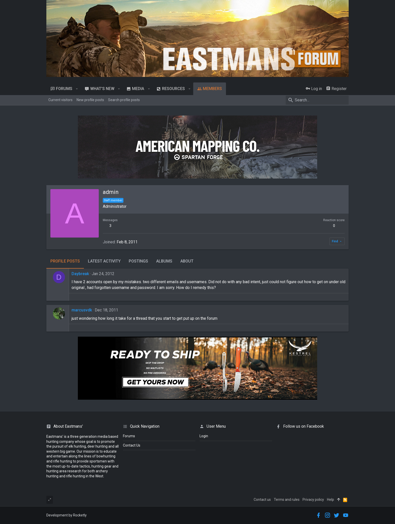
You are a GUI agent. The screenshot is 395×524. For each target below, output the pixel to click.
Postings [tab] (138, 261)
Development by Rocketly (66, 515)
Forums (129, 436)
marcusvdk (82, 310)
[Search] (317, 100)
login (204, 436)
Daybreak (80, 273)
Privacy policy (313, 500)
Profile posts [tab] (65, 261)
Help (330, 500)
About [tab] (186, 261)
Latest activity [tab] (104, 261)
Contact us (262, 500)
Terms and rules (287, 500)
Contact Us (131, 445)
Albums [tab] (164, 261)
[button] (77, 88)
